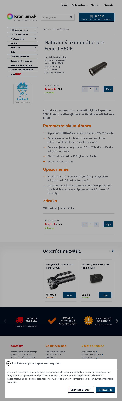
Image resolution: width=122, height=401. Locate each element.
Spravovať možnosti (81, 389)
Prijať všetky (105, 389)
